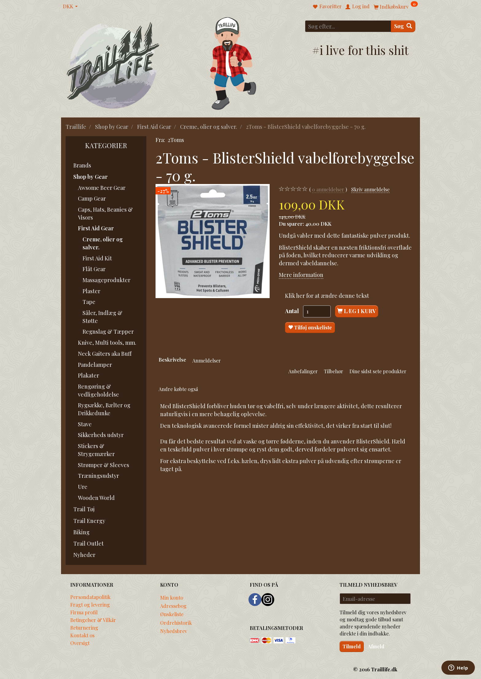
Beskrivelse (172, 359)
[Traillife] (113, 65)
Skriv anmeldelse (370, 189)
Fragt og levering (90, 604)
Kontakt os (82, 635)
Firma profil (84, 612)
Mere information (301, 274)
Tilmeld (352, 646)
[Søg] (403, 26)
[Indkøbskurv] (396, 6)
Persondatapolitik (90, 596)
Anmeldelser (206, 360)
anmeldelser (328, 189)
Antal (292, 311)
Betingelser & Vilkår (93, 619)
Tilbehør (333, 371)
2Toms (176, 140)
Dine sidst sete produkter (377, 371)
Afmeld (376, 646)
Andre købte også (178, 389)
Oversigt (80, 642)
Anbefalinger (303, 371)
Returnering (84, 627)
